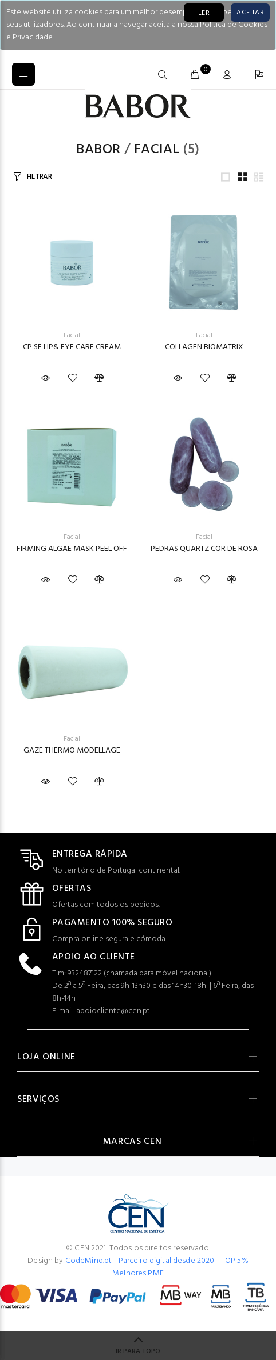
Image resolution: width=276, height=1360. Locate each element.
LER (204, 13)
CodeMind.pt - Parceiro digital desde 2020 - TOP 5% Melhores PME (157, 1267)
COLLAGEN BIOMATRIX (204, 347)
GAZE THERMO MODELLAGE (71, 750)
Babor (98, 150)
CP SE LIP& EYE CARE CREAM (72, 347)
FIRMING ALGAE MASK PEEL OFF (72, 548)
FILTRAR (39, 177)
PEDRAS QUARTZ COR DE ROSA (204, 548)
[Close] (250, 12)
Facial (157, 150)
